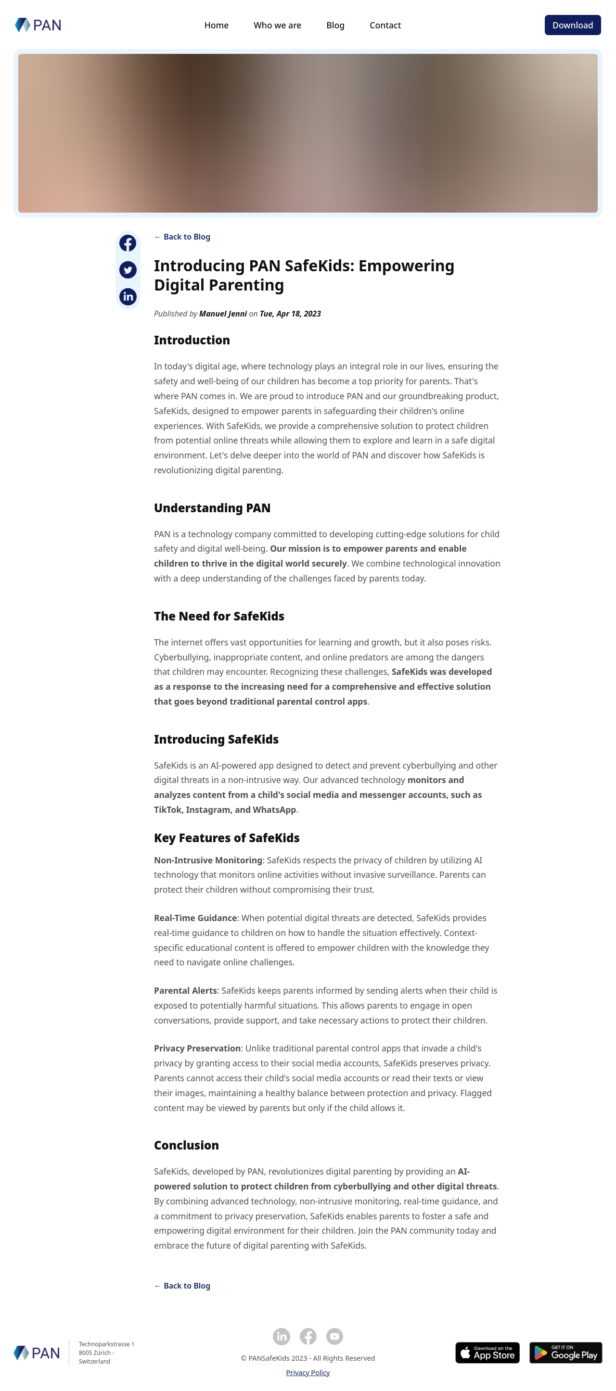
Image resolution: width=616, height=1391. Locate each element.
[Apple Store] (487, 1353)
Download (572, 25)
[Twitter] (128, 269)
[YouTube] (334, 1336)
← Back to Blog (182, 236)
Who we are (277, 25)
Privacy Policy (308, 1372)
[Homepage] (38, 25)
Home (217, 25)
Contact (385, 25)
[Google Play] (566, 1353)
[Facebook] (128, 243)
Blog (335, 25)
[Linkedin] (128, 296)
